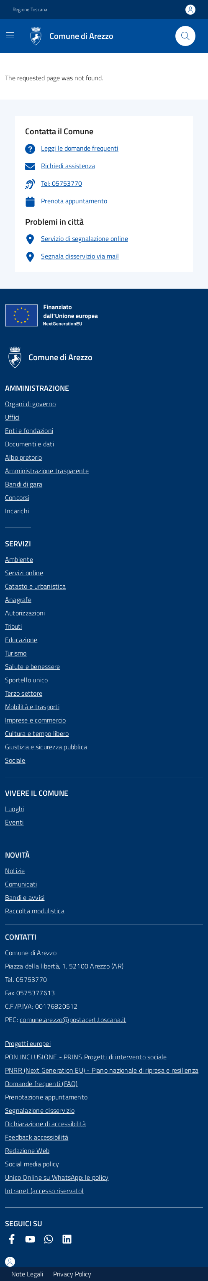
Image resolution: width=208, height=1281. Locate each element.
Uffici (12, 417)
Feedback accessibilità (36, 1137)
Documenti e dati (29, 444)
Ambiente (19, 559)
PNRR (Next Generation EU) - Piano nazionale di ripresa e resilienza (101, 1070)
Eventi (14, 822)
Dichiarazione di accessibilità (45, 1124)
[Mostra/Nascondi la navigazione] (10, 35)
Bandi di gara (23, 484)
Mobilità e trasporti (32, 707)
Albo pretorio (23, 457)
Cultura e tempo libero (37, 733)
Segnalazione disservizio (39, 1110)
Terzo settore (23, 693)
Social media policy (32, 1164)
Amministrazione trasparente (47, 471)
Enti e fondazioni (29, 430)
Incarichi (17, 511)
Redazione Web (27, 1150)
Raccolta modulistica (34, 911)
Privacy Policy (72, 1274)
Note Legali (27, 1274)
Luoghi (14, 809)
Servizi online (24, 573)
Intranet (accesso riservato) (44, 1191)
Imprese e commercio (35, 720)
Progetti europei (28, 1043)
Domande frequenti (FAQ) (41, 1084)
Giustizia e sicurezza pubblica (46, 747)
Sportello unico (26, 680)
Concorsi (17, 497)
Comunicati (21, 884)
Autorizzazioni (25, 613)
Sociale (15, 760)
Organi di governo (30, 404)
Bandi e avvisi (24, 897)
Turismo (16, 653)
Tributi (13, 626)
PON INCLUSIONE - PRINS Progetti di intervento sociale (86, 1057)
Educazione (21, 640)
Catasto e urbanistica (35, 586)
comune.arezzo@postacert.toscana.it (73, 1020)
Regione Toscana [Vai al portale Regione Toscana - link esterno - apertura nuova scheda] (30, 9)
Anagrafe (18, 599)
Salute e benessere (32, 666)
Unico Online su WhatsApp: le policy (56, 1177)
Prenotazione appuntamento (46, 1097)
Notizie (15, 871)
